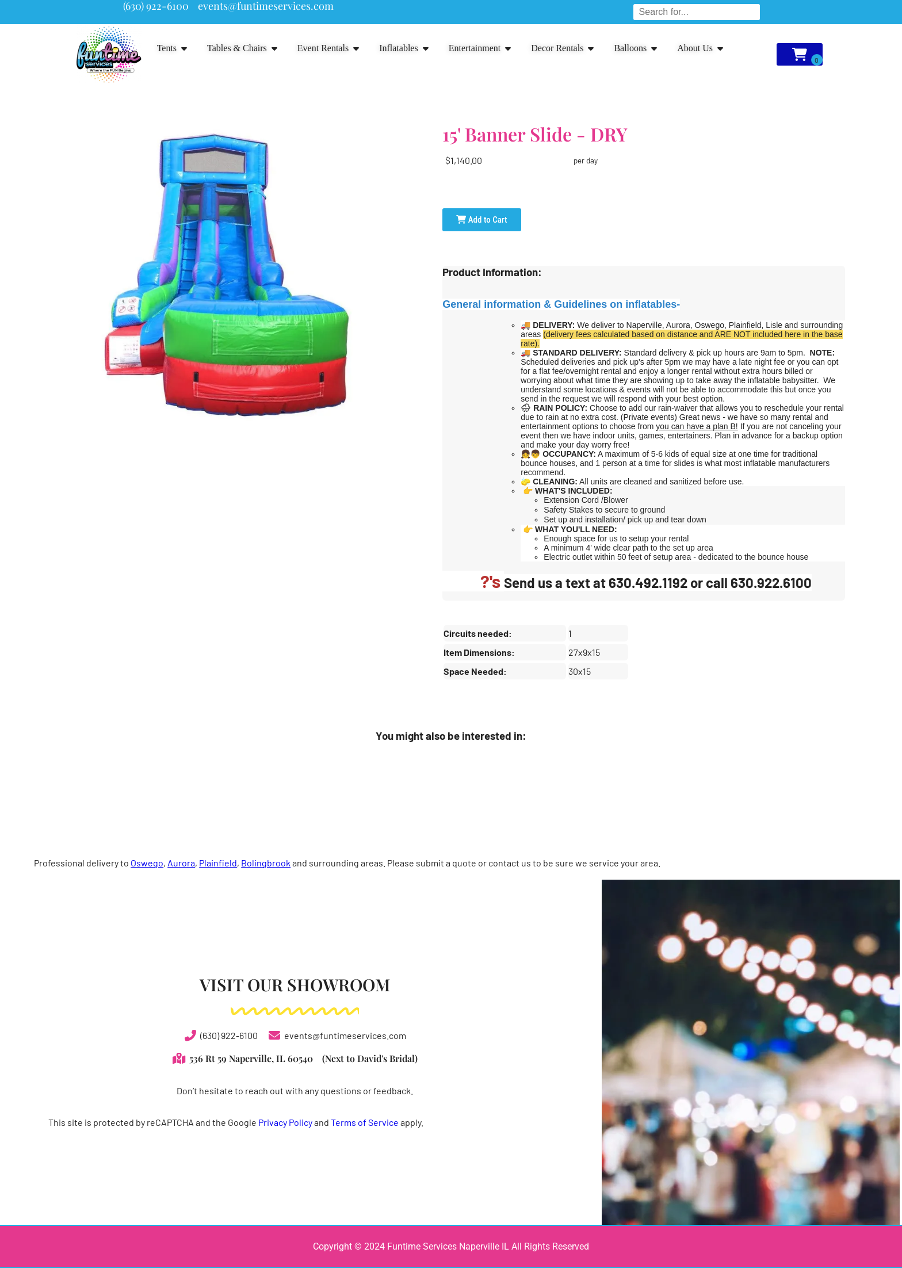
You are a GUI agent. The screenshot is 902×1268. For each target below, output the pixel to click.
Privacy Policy (285, 1122)
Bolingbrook (266, 862)
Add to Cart (481, 220)
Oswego (147, 862)
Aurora (181, 862)
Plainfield (218, 862)
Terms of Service (365, 1122)
